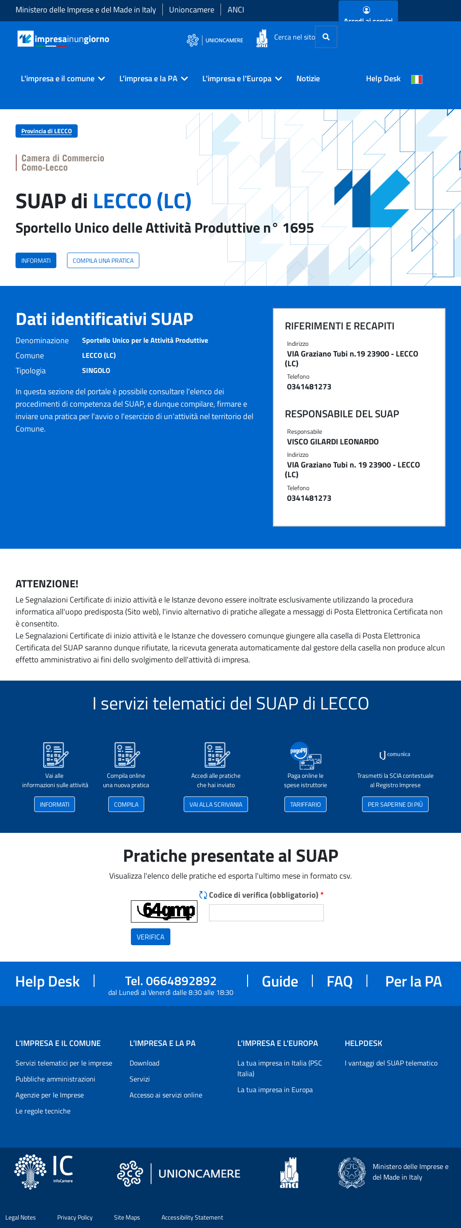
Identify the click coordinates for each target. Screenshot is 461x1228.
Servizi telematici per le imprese (64, 1063)
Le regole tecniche (43, 1110)
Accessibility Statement (192, 1217)
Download (144, 1063)
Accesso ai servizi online (166, 1094)
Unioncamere (191, 10)
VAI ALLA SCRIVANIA (215, 804)
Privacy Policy (75, 1217)
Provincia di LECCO (46, 130)
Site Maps (127, 1217)
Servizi (140, 1079)
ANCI (236, 10)
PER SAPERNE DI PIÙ (395, 804)
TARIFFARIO (305, 804)
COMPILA (126, 804)
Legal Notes (20, 1217)
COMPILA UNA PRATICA (103, 260)
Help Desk (383, 78)
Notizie (308, 78)
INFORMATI (36, 260)
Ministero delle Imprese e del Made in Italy (86, 10)
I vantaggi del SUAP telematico (391, 1063)
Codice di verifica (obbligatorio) (266, 895)
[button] (59, 78)
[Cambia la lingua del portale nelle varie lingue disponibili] (417, 78)
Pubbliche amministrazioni (55, 1079)
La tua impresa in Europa (275, 1089)
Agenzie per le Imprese (50, 1094)
